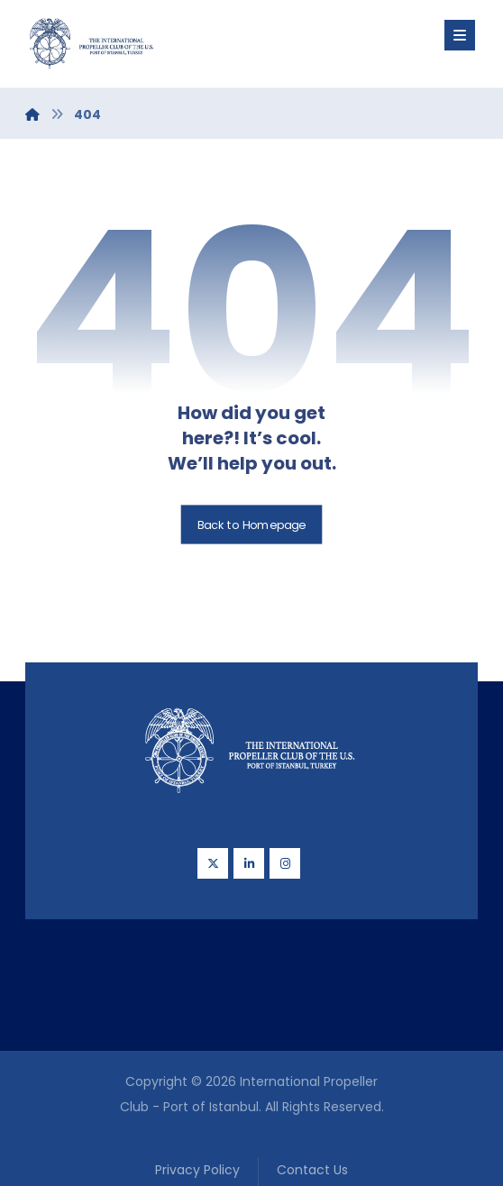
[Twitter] (212, 863)
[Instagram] (285, 863)
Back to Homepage (251, 524)
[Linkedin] (248, 863)
